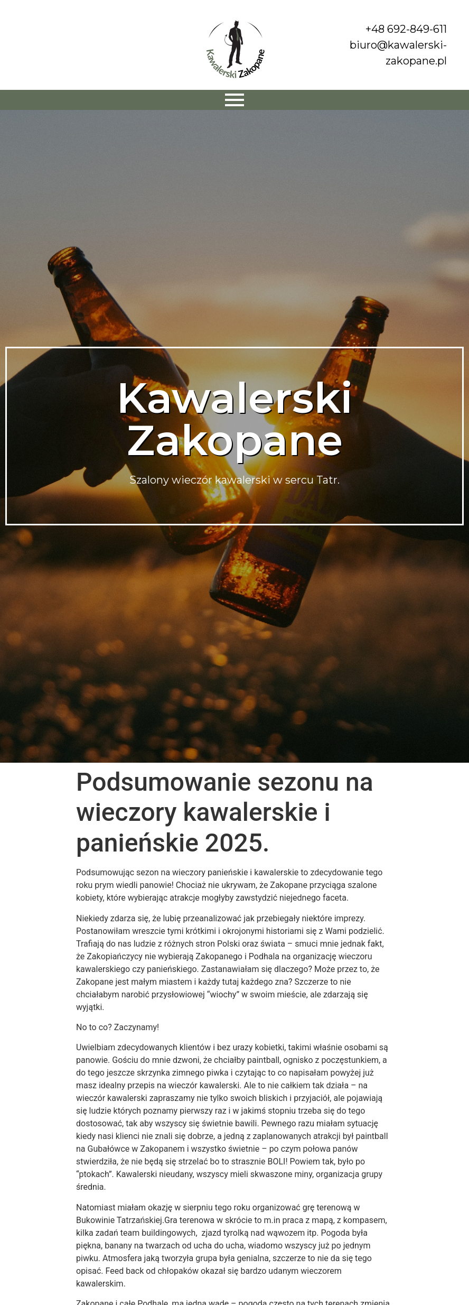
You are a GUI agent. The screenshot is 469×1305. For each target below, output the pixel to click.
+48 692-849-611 (406, 29)
